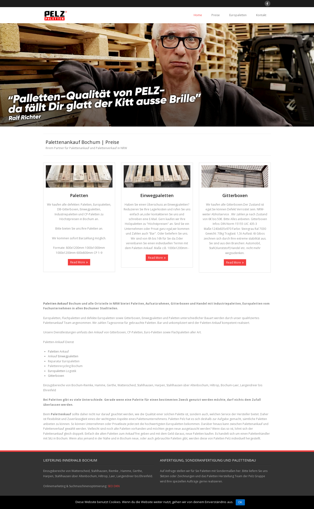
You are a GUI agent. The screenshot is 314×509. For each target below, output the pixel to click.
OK (240, 502)
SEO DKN (114, 486)
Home (198, 15)
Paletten (53, 351)
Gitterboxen (56, 376)
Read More (77, 262)
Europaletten (238, 15)
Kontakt (261, 15)
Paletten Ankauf (55, 304)
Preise (215, 15)
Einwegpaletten (68, 356)
